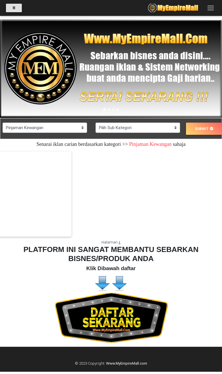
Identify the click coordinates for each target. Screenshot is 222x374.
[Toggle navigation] (210, 9)
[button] (16, 68)
